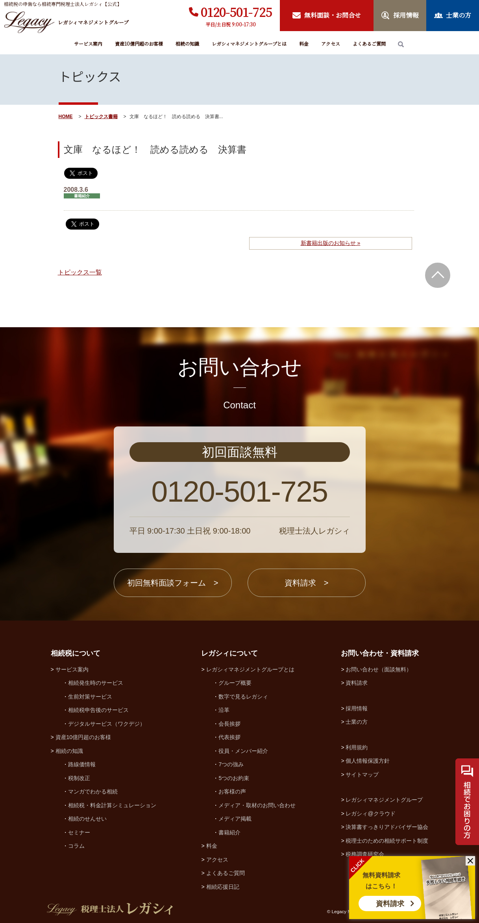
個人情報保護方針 (368, 761)
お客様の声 (232, 791)
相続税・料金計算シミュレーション (112, 805)
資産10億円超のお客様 (139, 43)
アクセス (330, 43)
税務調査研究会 (365, 854)
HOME (66, 116)
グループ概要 (235, 683)
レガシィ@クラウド (370, 813)
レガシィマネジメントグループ (384, 800)
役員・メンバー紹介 (243, 751)
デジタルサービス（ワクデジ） (106, 724)
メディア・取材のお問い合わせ (257, 805)
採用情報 (357, 708)
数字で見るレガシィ (243, 696)
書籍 (113, 116)
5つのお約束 (233, 778)
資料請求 (390, 904)
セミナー (79, 832)
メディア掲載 (235, 819)
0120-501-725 (236, 11)
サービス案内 (88, 43)
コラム (76, 846)
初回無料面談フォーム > (172, 582)
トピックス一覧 (80, 272)
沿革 (223, 710)
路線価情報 (82, 764)
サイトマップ (362, 774)
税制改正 (79, 778)
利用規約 (357, 747)
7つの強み (231, 764)
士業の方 (357, 722)
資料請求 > (307, 582)
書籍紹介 (229, 832)
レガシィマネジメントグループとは (249, 43)
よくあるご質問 (369, 43)
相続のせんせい (87, 819)
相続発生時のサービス (95, 683)
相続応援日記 (222, 887)
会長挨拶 (229, 724)
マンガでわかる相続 (93, 791)
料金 (304, 43)
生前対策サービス (90, 696)
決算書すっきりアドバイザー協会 (387, 827)
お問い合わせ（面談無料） (379, 669)
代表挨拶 (229, 737)
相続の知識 (187, 43)
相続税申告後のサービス (98, 710)
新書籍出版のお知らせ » (331, 243)
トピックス (96, 116)
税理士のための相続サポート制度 (387, 841)
